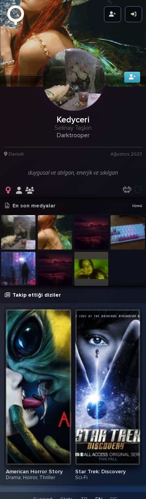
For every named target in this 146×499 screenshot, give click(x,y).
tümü (137, 203)
